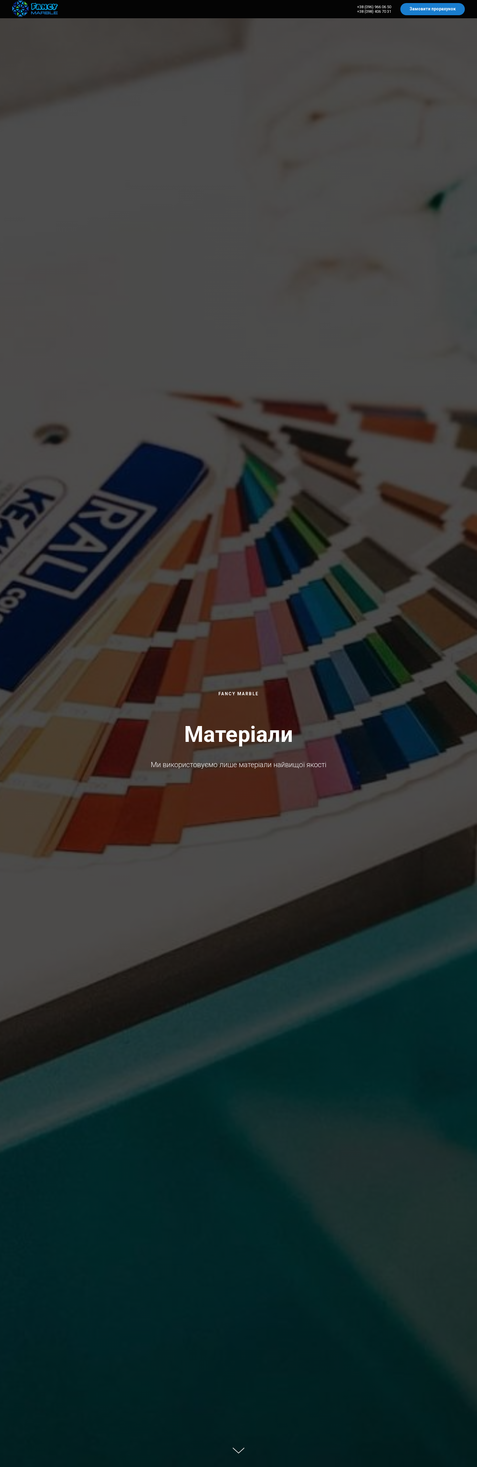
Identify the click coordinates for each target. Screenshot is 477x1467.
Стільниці (386, 9)
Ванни (316, 9)
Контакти (454, 9)
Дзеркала (421, 9)
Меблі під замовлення (271, 9)
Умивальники (349, 9)
